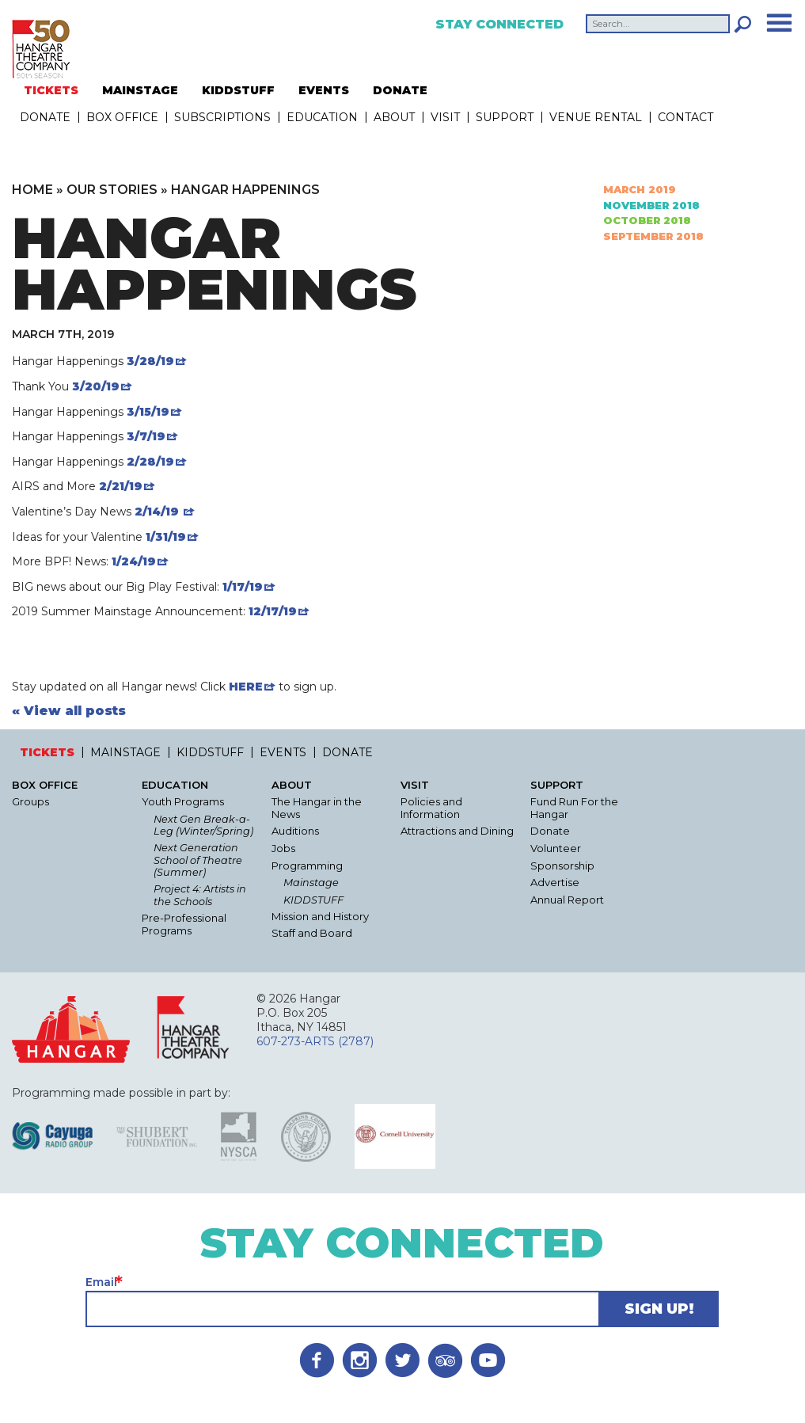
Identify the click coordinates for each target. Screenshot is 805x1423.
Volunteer (555, 848)
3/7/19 (146, 436)
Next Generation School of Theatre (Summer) (198, 860)
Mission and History (320, 917)
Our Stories (112, 189)
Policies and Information (431, 808)
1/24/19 (132, 561)
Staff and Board (311, 933)
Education (322, 117)
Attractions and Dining (457, 831)
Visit (445, 117)
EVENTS (323, 90)
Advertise (554, 882)
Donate (550, 831)
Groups (30, 802)
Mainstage (311, 882)
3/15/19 (148, 412)
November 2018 (651, 205)
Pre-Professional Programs (184, 924)
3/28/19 (150, 361)
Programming (307, 866)
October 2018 (647, 220)
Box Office (122, 117)
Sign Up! (659, 1309)
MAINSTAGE (140, 90)
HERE (246, 686)
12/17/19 (273, 611)
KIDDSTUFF (238, 90)
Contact (685, 117)
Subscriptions (222, 117)
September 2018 (653, 236)
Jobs (283, 848)
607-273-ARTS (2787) (315, 1041)
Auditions (295, 831)
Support (505, 117)
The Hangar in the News (316, 808)
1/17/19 (242, 587)
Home (32, 189)
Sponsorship (562, 866)
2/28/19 (150, 462)
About (394, 117)
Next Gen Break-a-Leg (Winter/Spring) (203, 825)
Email (101, 1282)
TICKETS (51, 90)
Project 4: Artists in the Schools (200, 895)
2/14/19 (158, 511)
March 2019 (639, 190)
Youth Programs (183, 802)
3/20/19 (96, 386)
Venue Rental (595, 117)
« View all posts (69, 711)
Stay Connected (499, 24)
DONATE (400, 90)
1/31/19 (166, 537)
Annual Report (567, 900)
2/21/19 (120, 486)
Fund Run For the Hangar (574, 808)
